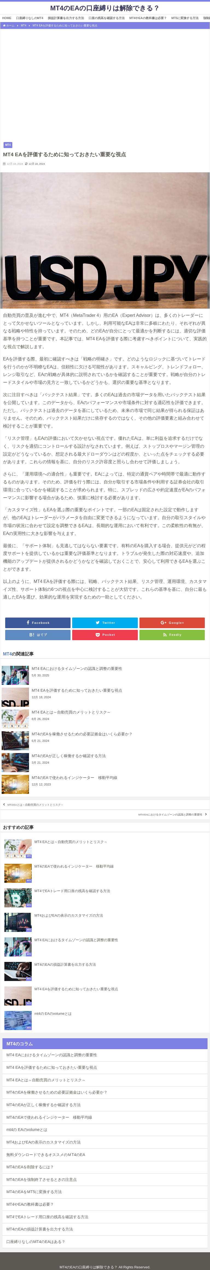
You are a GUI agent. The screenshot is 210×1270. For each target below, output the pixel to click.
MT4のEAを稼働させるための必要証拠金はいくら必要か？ (56, 1092)
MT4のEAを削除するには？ (30, 1167)
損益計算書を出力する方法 (66, 18)
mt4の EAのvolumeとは (26, 1129)
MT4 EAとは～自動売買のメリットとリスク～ (35, 804)
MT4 (8, 144)
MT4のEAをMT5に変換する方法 (34, 1192)
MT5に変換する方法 (185, 18)
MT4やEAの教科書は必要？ (148, 18)
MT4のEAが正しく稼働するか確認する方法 (43, 1105)
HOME (6, 18)
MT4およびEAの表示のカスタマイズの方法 (43, 1142)
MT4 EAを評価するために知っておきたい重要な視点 (51, 1067)
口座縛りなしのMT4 (29, 18)
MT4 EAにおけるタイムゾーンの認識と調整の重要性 (170, 814)
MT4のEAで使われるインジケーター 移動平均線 (49, 1117)
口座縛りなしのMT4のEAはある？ (35, 1242)
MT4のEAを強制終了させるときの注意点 (41, 1179)
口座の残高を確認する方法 (107, 18)
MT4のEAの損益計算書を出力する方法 (39, 1229)
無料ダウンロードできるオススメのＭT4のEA (45, 1155)
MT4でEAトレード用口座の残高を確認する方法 (47, 1217)
